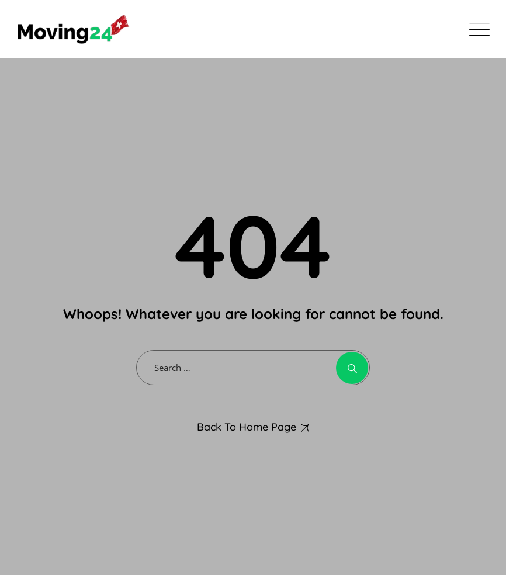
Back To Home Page (246, 427)
